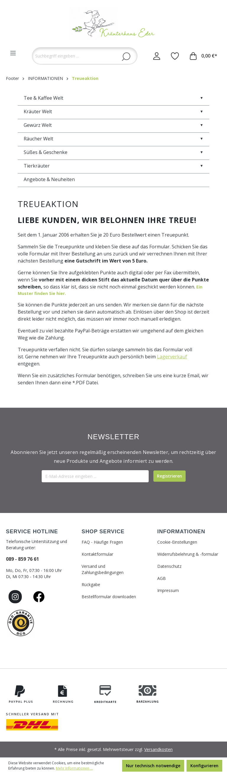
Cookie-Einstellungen (177, 542)
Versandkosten (158, 749)
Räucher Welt (113, 138)
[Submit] (169, 476)
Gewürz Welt (113, 125)
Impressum (168, 590)
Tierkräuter (113, 166)
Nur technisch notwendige (153, 765)
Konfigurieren (204, 765)
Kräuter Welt (113, 111)
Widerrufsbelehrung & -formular (187, 554)
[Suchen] (126, 56)
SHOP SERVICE (103, 531)
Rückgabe (91, 584)
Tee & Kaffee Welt (113, 98)
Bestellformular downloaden (109, 596)
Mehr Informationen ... (74, 768)
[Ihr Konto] (156, 56)
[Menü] (13, 53)
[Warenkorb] (203, 56)
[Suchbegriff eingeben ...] (85, 56)
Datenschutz (169, 566)
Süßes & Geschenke (113, 152)
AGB (161, 578)
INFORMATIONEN (181, 531)
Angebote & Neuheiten (49, 179)
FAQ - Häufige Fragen (102, 542)
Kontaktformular (97, 554)
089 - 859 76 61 (22, 559)
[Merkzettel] (175, 56)
